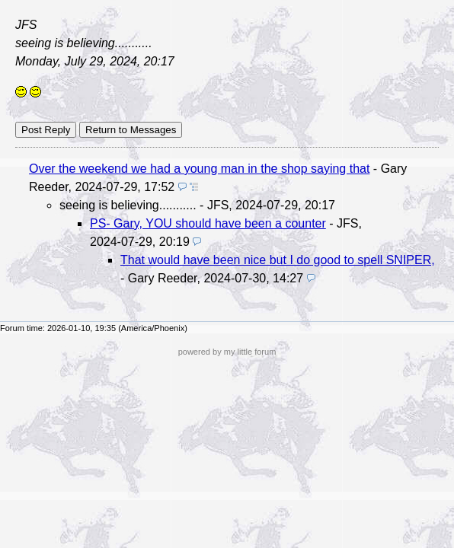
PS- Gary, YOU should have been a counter (208, 223)
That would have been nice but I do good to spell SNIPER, (277, 259)
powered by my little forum (227, 351)
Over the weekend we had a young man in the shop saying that (199, 168)
